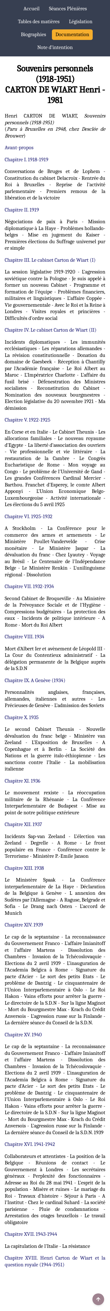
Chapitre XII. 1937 (23, 824)
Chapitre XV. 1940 (23, 1035)
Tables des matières (39, 22)
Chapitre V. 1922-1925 (27, 420)
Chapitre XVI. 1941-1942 (30, 1144)
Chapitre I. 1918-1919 (26, 160)
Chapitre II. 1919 (22, 210)
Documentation (72, 34)
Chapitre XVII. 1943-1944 (31, 1234)
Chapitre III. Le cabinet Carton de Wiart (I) (50, 260)
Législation (80, 22)
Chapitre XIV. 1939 (24, 925)
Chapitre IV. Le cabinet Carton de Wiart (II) (51, 330)
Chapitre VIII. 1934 (24, 637)
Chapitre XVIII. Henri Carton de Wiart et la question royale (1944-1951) (55, 1261)
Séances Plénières (68, 9)
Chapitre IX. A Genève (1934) (35, 680)
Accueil (31, 9)
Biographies (33, 34)
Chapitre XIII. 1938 (24, 868)
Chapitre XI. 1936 (22, 781)
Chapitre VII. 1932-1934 (29, 586)
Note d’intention (55, 47)
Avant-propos (19, 148)
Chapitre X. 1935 (22, 717)
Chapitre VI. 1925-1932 (29, 516)
